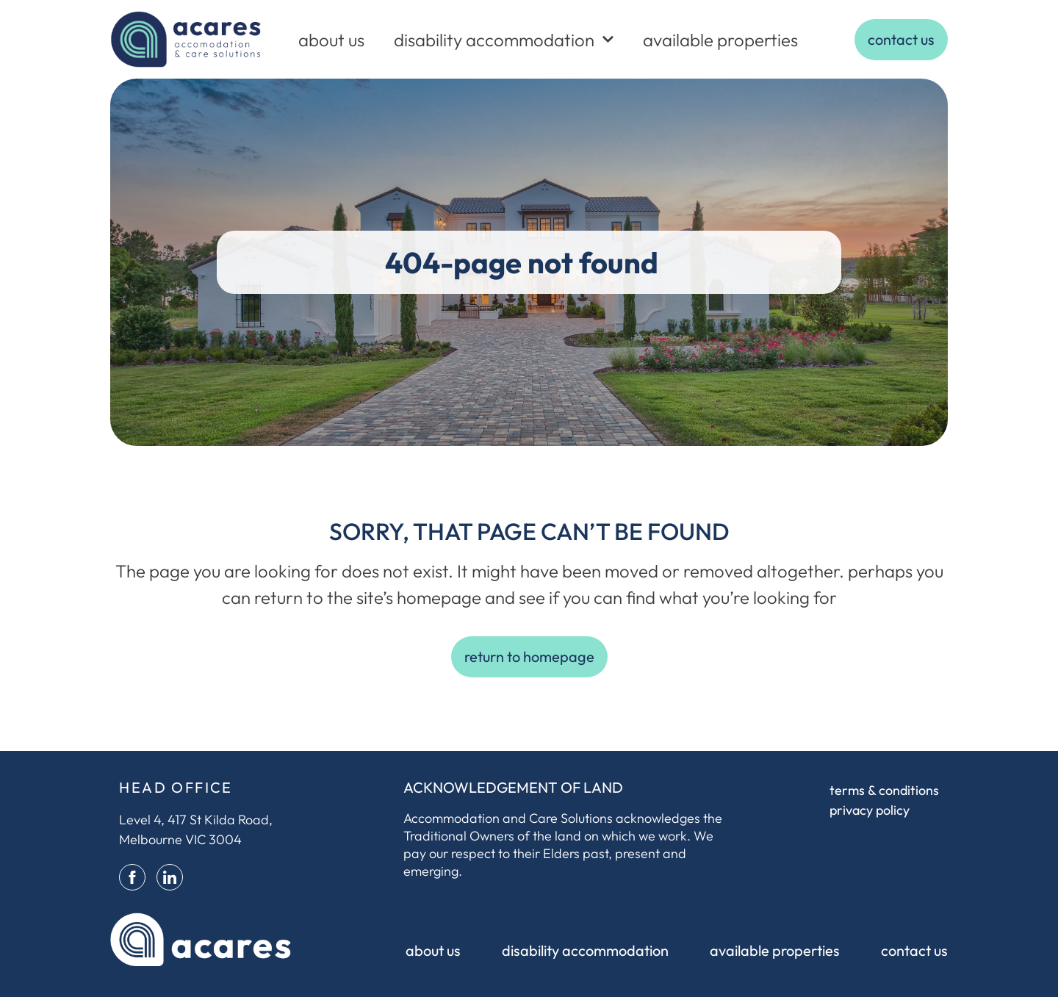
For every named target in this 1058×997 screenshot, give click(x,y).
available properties (720, 40)
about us (331, 40)
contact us (914, 950)
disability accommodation (504, 39)
